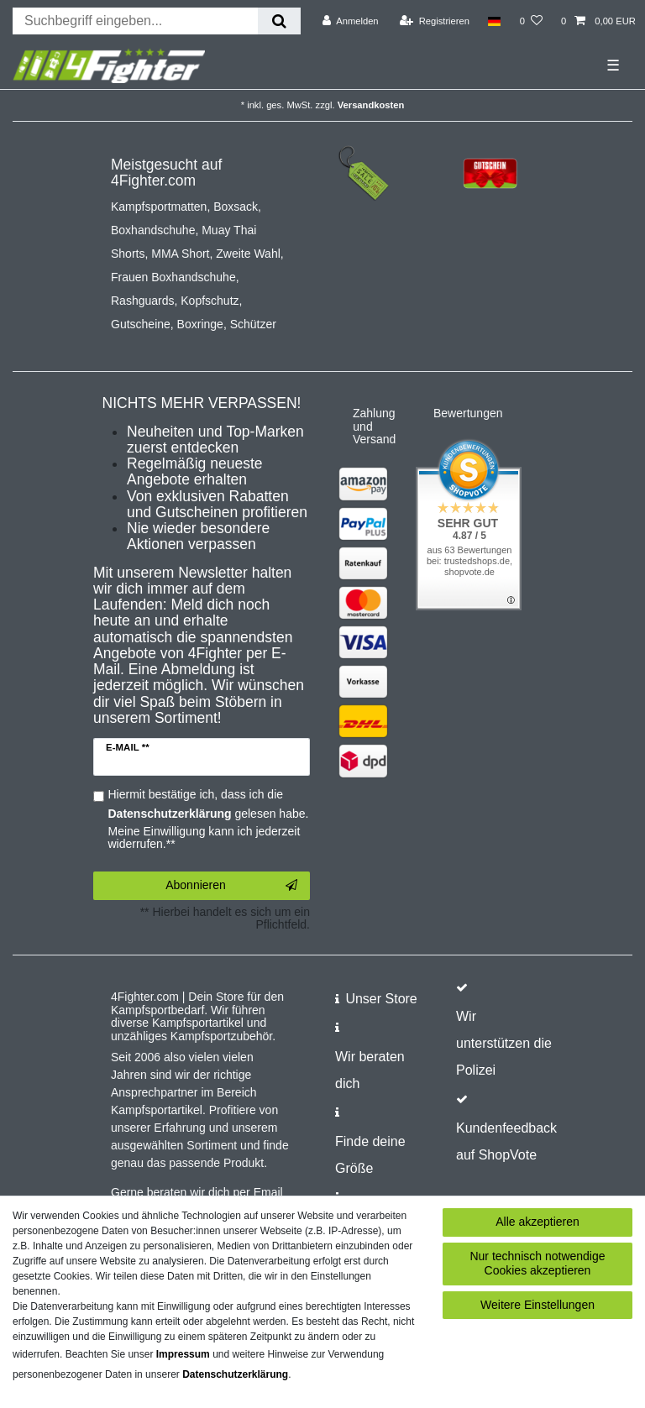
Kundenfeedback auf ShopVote (506, 1141)
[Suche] (279, 21)
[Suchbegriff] (135, 21)
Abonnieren (231, 885)
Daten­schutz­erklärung (235, 1374)
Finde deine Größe (370, 1154)
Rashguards (143, 300)
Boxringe (200, 324)
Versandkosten (371, 105)
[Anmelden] (350, 21)
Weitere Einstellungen (537, 1304)
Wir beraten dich (370, 1070)
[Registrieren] (435, 21)
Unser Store (381, 999)
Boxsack (235, 206)
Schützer (253, 324)
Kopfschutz (210, 300)
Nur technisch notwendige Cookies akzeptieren (537, 1263)
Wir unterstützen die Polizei (504, 1043)
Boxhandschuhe (153, 230)
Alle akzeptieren (537, 1221)
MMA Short (180, 253)
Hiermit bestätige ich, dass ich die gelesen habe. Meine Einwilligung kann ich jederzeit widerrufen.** (208, 819)
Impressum (183, 1354)
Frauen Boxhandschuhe (173, 277)
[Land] (494, 21)
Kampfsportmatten (159, 206)
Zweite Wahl (248, 253)
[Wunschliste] (531, 21)
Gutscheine (140, 324)
